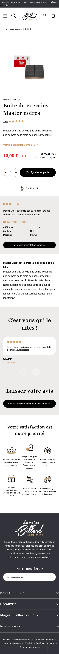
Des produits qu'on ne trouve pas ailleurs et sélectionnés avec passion (29, 456)
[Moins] (5, 172)
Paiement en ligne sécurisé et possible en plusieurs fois (47, 485)
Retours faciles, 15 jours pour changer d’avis (47, 456)
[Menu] (5, 16)
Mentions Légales (12, 643)
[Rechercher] (13, 16)
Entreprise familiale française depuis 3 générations (11, 456)
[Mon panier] (53, 15)
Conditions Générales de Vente (39, 643)
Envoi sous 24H (29, 188)
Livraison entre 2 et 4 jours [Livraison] (45, 158)
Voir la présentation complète (29, 245)
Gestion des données (30, 647)
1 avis (5, 121)
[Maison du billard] (29, 15)
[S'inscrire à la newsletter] (50, 577)
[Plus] (16, 172)
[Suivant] (36, 372)
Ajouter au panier (37, 172)
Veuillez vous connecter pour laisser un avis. (29, 403)
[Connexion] (44, 15)
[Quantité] (11, 172)
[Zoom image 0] (29, 65)
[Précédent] (23, 372)
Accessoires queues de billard (17, 29)
